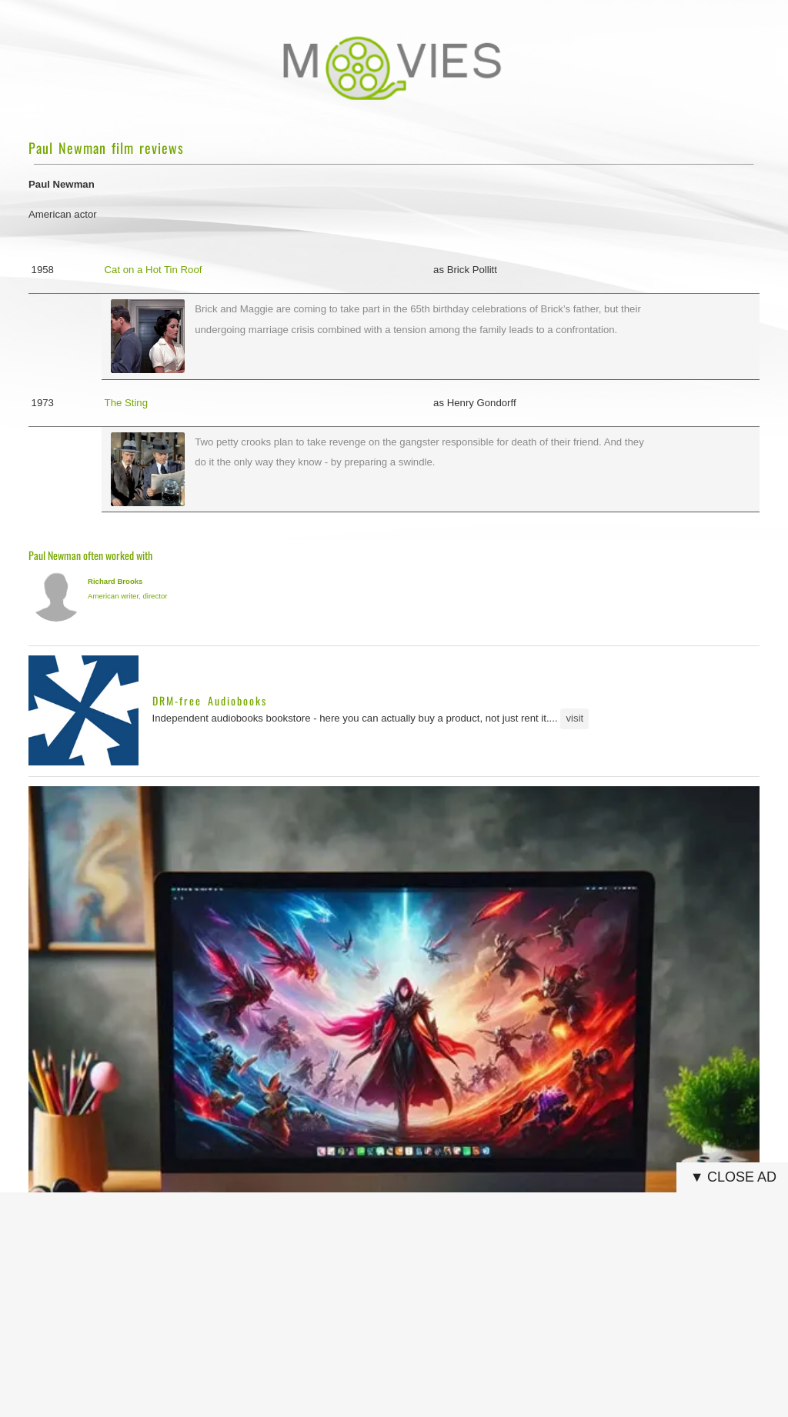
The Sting (126, 402)
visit (575, 718)
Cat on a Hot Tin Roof (153, 269)
